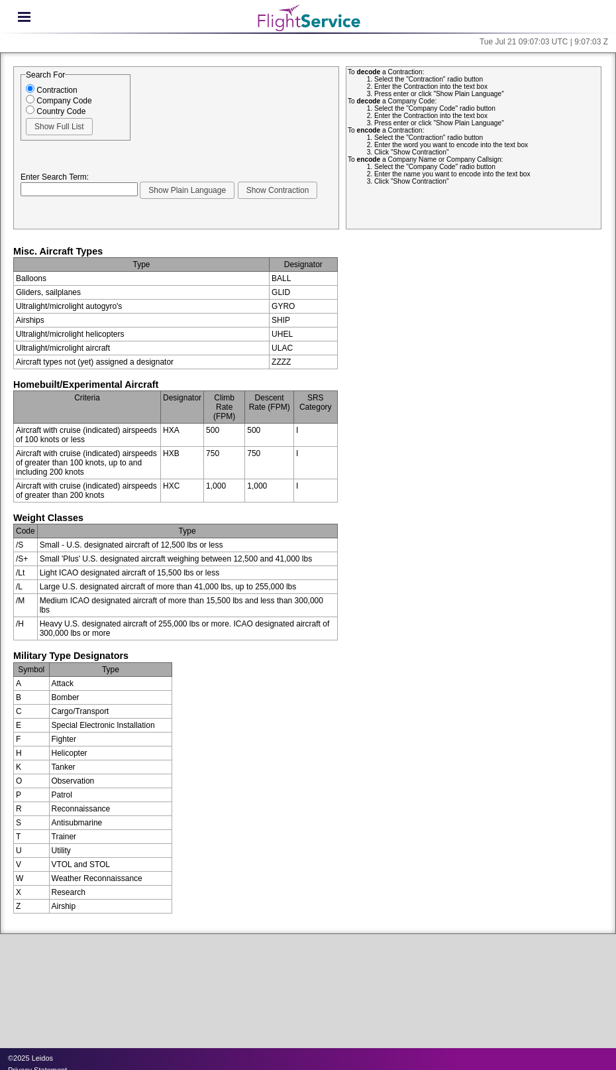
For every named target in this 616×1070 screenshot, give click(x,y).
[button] (59, 126)
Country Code (55, 111)
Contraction (51, 90)
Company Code (59, 100)
